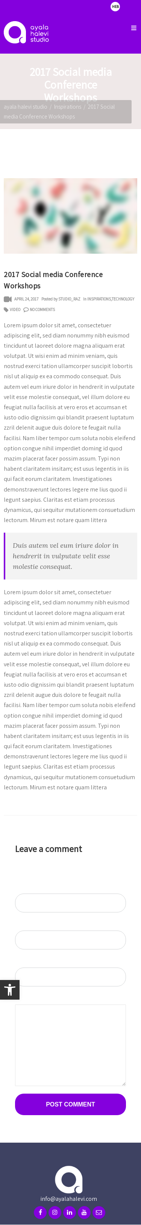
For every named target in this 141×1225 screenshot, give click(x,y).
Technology (123, 299)
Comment (25, 999)
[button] (10, 990)
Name (22, 888)
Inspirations (67, 106)
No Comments (42, 309)
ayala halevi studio (25, 106)
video (15, 309)
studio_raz (69, 299)
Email (22, 925)
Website (22, 962)
